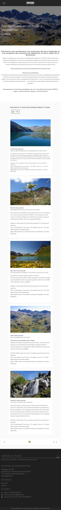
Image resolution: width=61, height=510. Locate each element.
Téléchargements (6, 476)
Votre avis (4, 483)
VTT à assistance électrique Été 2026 (13, 474)
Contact (3, 485)
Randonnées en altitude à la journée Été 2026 (15, 471)
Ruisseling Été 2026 (7, 469)
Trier (15, 112)
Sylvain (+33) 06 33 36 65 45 (12, 492)
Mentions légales (45, 508)
